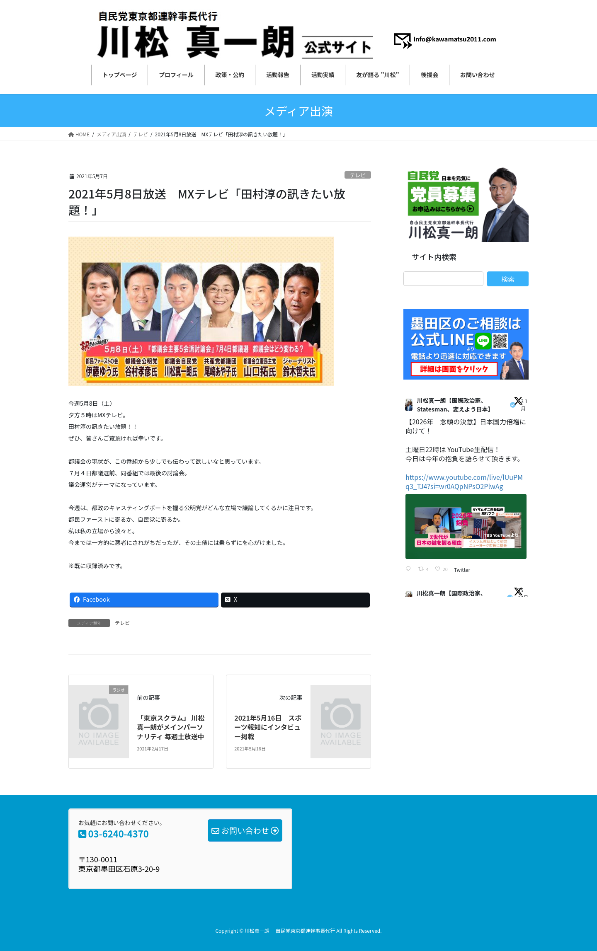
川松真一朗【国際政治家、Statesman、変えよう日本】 (455, 404)
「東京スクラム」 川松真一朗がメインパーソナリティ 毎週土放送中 (170, 727)
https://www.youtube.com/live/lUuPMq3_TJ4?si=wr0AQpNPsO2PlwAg (464, 481)
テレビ (358, 175)
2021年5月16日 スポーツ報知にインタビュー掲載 (267, 727)
